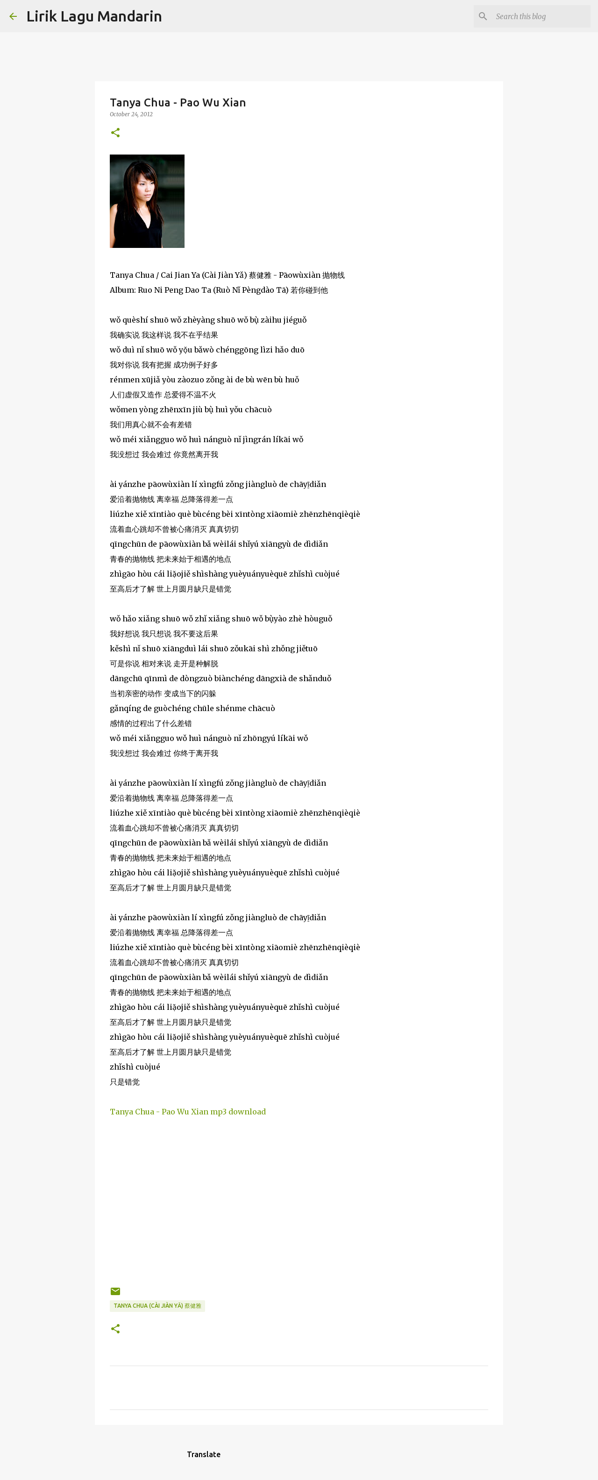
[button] (115, 133)
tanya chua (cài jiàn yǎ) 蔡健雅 (157, 1306)
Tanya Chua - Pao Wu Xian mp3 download (188, 1111)
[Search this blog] (541, 16)
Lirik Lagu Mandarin (94, 15)
